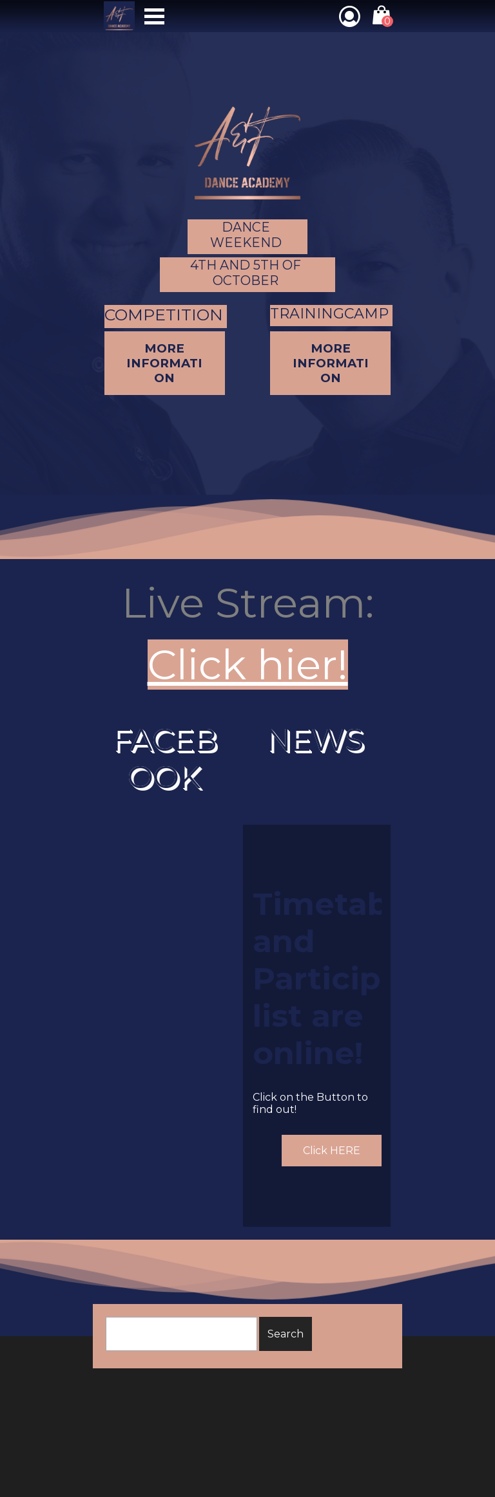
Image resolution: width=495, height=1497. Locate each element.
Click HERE (331, 1150)
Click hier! (248, 664)
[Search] (181, 1334)
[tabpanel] (247, 633)
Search (285, 1334)
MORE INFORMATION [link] (331, 363)
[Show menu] (154, 16)
